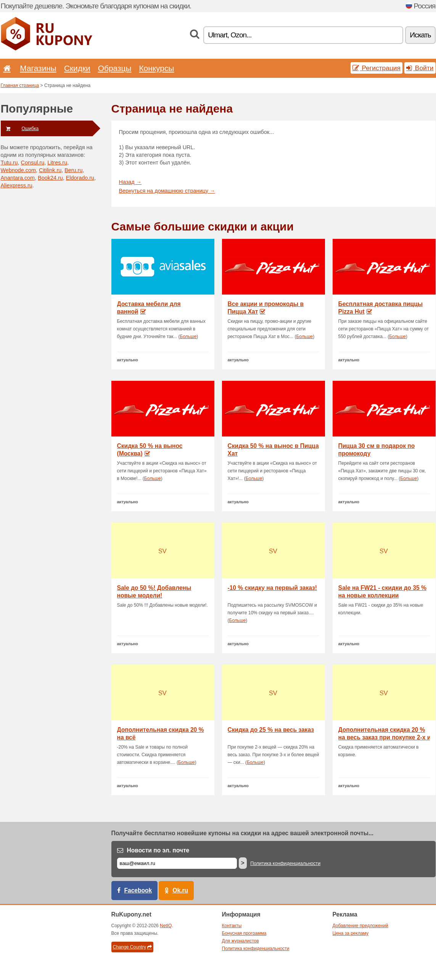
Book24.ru (50, 178)
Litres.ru (57, 162)
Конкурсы (156, 68)
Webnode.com (18, 170)
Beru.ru (73, 170)
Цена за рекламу (351, 933)
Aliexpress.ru (16, 185)
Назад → (130, 182)
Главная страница (20, 85)
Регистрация (376, 68)
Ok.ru (180, 890)
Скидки (77, 68)
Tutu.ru (9, 162)
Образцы (115, 68)
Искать (420, 35)
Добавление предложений (360, 925)
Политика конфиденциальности (285, 863)
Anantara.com (18, 178)
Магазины (38, 68)
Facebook (138, 890)
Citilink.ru (50, 170)
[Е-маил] (177, 863)
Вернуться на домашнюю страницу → (167, 191)
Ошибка (20, 128)
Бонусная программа (244, 933)
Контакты (232, 925)
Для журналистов (240, 941)
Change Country (132, 947)
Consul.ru (33, 162)
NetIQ (166, 925)
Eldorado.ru (80, 178)
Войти (420, 68)
